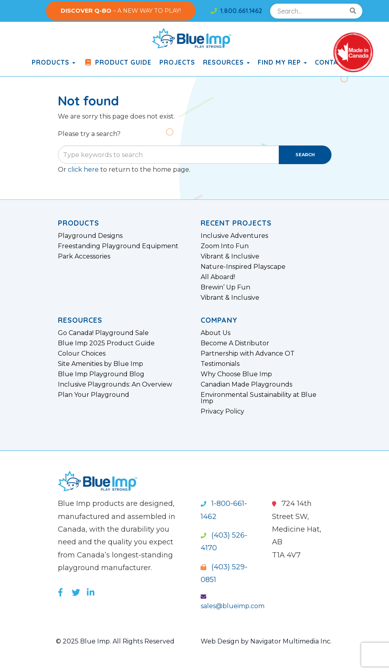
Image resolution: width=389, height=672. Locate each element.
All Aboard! (218, 277)
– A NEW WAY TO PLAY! (121, 10)
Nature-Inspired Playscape (243, 267)
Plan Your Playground (93, 395)
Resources (226, 62)
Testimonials (220, 364)
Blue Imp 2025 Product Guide (106, 343)
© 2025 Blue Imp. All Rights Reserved (115, 641)
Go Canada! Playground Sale (103, 333)
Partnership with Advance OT (248, 353)
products (53, 62)
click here (83, 169)
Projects (177, 62)
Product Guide (117, 62)
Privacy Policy (222, 411)
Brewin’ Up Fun (225, 287)
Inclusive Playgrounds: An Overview (115, 384)
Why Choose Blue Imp (236, 374)
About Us (215, 333)
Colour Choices (81, 353)
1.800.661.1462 (236, 11)
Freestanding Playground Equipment (118, 246)
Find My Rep (282, 62)
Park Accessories (84, 256)
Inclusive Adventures (234, 236)
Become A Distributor (235, 343)
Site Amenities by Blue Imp (100, 364)
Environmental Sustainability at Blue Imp (258, 398)
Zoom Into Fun (225, 246)
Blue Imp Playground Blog (101, 374)
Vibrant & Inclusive (230, 256)
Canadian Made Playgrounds (246, 384)
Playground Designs (90, 236)
